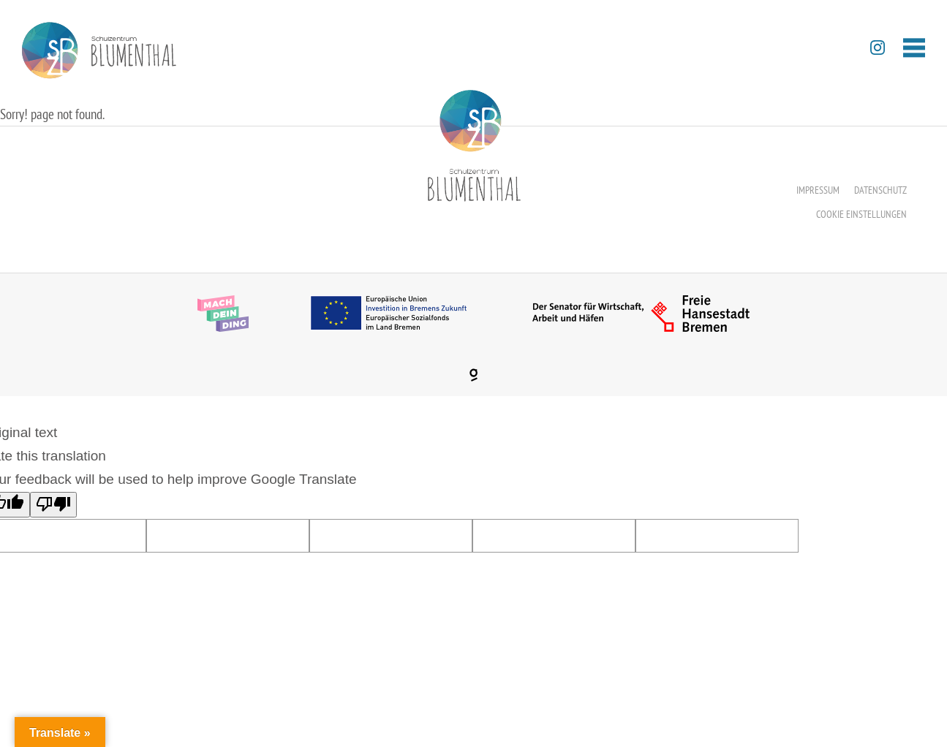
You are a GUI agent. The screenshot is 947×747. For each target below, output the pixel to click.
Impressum (818, 190)
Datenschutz (880, 190)
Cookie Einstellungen (861, 214)
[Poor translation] (53, 504)
